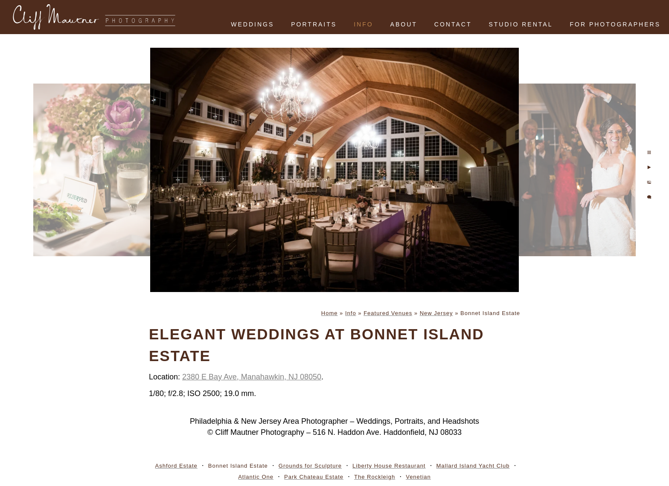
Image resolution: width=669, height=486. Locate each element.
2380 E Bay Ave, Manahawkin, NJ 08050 (251, 377)
